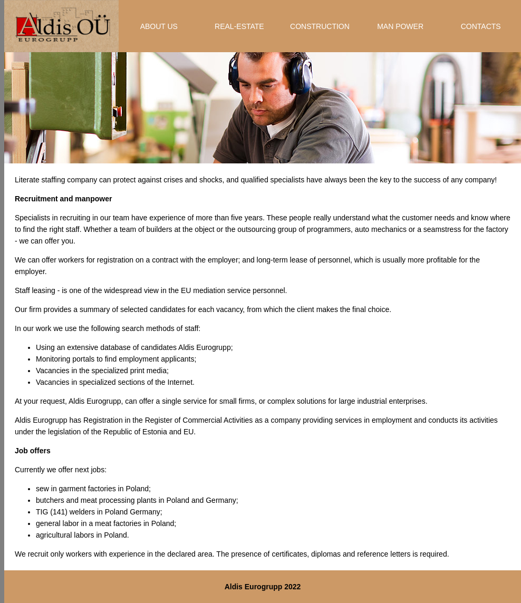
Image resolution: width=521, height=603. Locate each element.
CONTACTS (481, 26)
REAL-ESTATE (239, 26)
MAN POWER (400, 26)
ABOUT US (159, 26)
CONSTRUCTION (320, 26)
